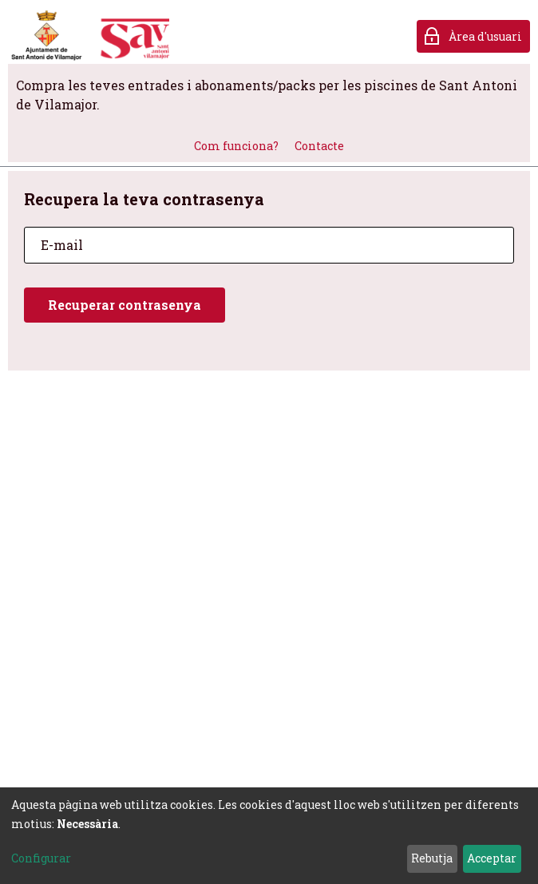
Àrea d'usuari (485, 36)
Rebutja (432, 858)
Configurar (41, 858)
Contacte (319, 145)
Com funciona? (236, 145)
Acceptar (491, 858)
